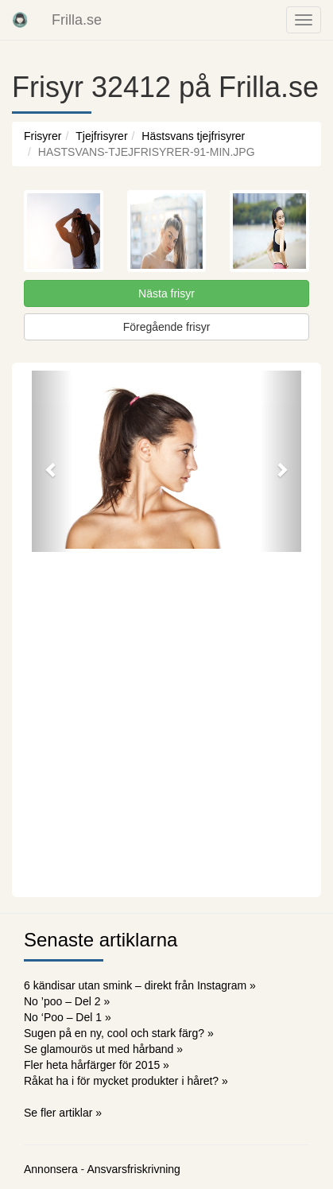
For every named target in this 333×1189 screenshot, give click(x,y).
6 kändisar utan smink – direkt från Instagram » (140, 985)
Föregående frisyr (167, 327)
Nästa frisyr (166, 293)
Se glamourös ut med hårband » (103, 1049)
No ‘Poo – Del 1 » (67, 1017)
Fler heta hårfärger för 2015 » (96, 1065)
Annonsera (51, 1169)
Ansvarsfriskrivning (133, 1169)
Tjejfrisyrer (101, 136)
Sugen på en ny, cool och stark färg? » (119, 1033)
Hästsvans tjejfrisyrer (193, 136)
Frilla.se (77, 20)
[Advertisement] (166, 722)
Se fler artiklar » (63, 1112)
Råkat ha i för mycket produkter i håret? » (126, 1080)
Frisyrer (42, 136)
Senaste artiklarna (100, 939)
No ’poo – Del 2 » (67, 1001)
